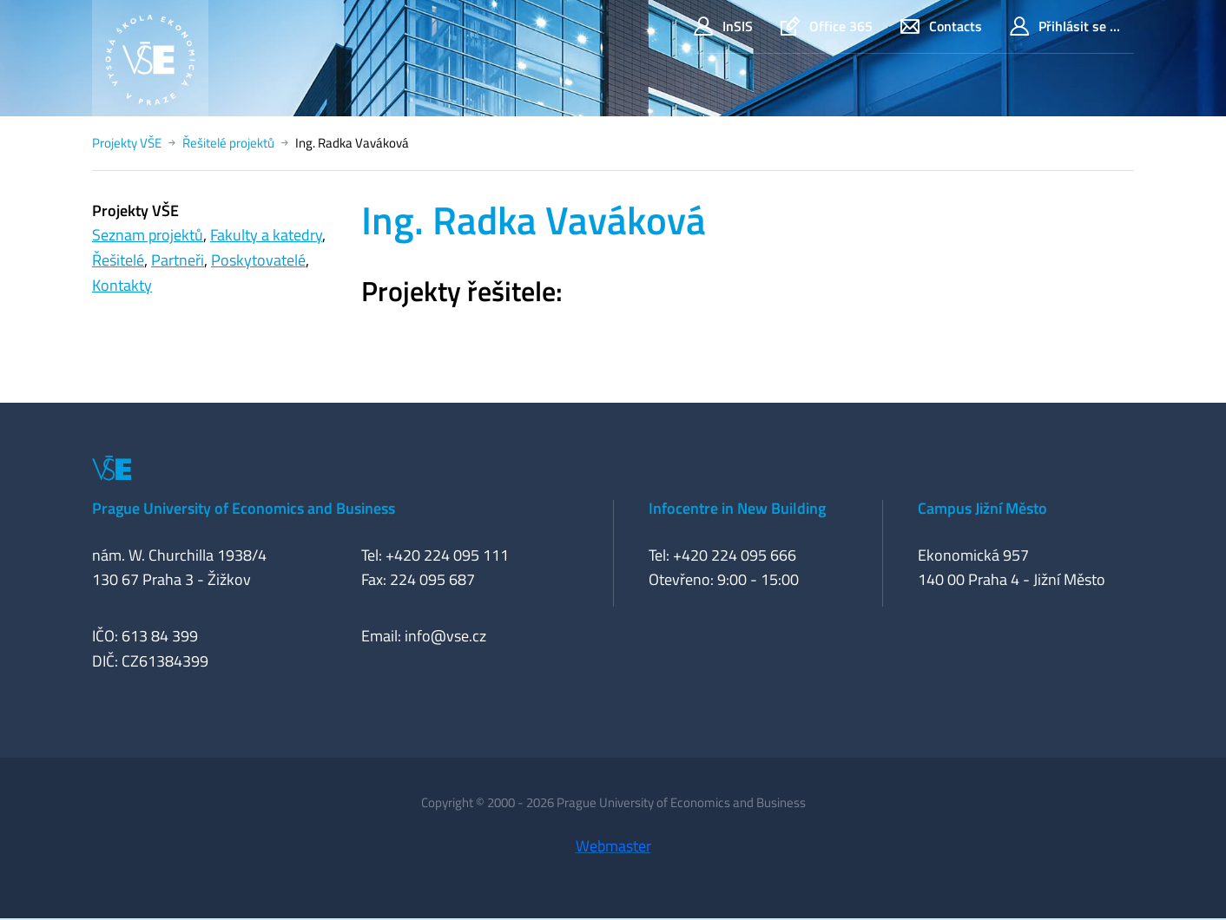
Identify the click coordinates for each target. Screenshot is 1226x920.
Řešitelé (118, 260)
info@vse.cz (445, 635)
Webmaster (613, 846)
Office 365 (827, 26)
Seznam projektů (147, 234)
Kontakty (122, 285)
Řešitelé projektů (228, 143)
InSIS (723, 26)
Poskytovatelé (258, 260)
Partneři (177, 260)
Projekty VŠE (126, 143)
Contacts (941, 26)
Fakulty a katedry (266, 234)
